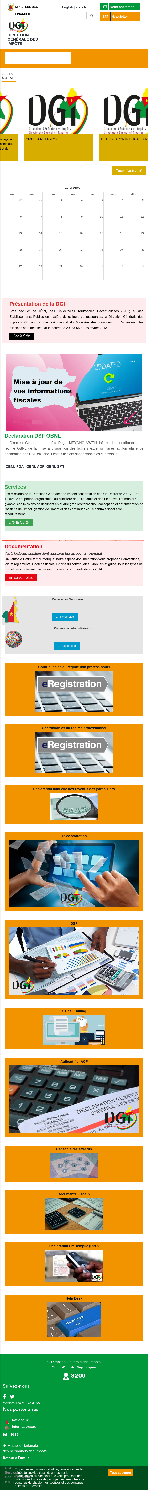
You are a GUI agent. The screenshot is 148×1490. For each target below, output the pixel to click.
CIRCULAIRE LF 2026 (94, 139)
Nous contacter (118, 6)
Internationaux (24, 1427)
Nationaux (20, 1420)
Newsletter (116, 16)
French (81, 7)
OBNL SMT (55, 466)
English (67, 7)
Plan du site (33, 1402)
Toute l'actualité (129, 171)
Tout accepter (120, 1473)
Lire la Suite (21, 336)
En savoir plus (20, 577)
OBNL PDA (15, 466)
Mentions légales (14, 1402)
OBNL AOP (35, 466)
